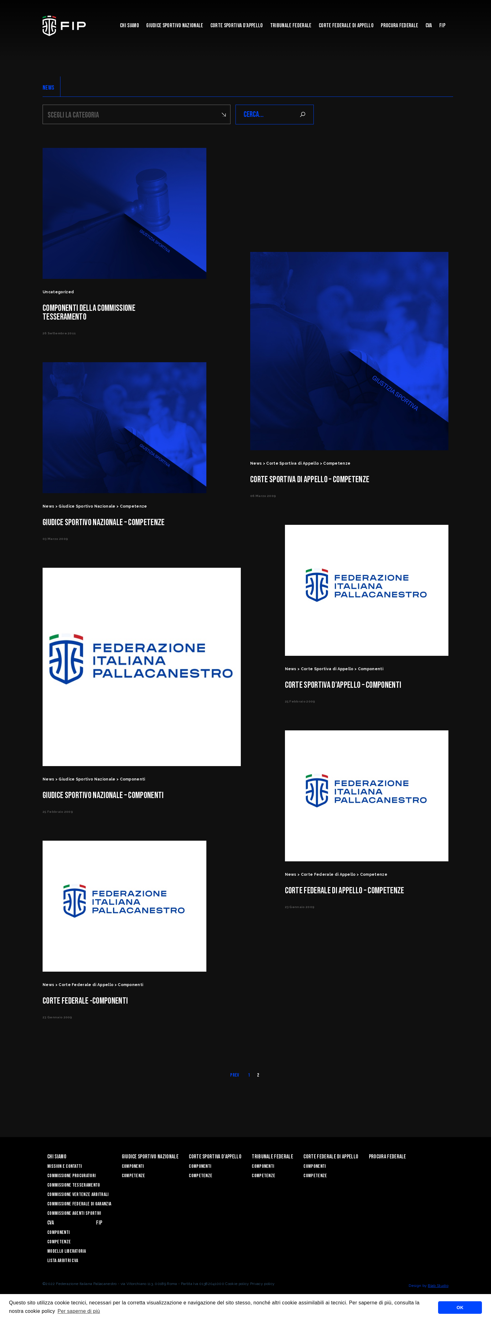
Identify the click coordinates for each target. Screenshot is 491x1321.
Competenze (133, 1176)
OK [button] (460, 1307)
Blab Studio (438, 1285)
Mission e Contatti (64, 1166)
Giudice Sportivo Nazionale (174, 25)
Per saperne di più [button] (79, 1311)
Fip (442, 25)
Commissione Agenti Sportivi (74, 1213)
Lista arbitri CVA (62, 1261)
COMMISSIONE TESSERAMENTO (73, 1185)
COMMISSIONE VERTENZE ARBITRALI (78, 1195)
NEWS (48, 87)
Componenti (133, 1166)
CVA (429, 25)
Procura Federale (399, 25)
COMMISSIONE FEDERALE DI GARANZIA (79, 1204)
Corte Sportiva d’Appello (236, 25)
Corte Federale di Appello (346, 25)
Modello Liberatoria (66, 1251)
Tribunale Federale (291, 25)
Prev (234, 1075)
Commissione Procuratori (71, 1176)
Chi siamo (129, 25)
